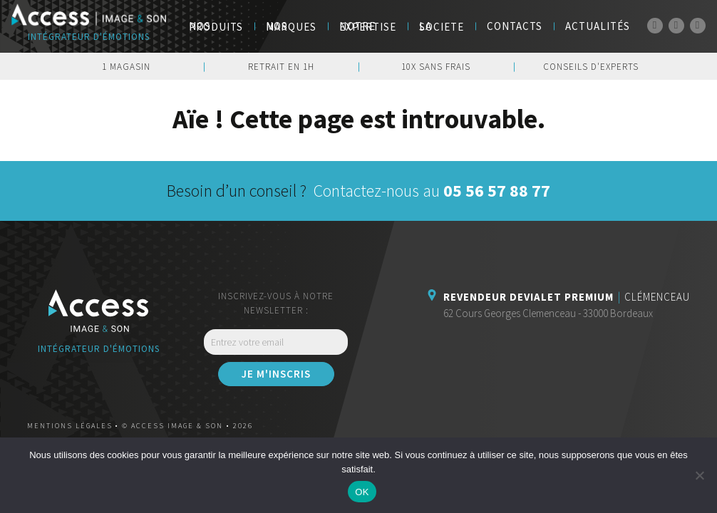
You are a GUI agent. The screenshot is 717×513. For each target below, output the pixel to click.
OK (361, 492)
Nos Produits (216, 26)
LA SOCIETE (441, 26)
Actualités (597, 26)
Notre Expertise (367, 26)
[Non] (699, 475)
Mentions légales (70, 425)
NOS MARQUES (291, 26)
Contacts (514, 26)
